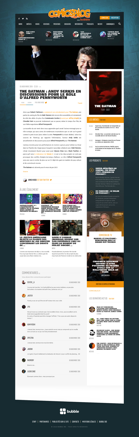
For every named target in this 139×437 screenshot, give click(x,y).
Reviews (46, 25)
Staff (34, 423)
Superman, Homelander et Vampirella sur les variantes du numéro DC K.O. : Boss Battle (104, 127)
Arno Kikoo (30, 180)
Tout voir (102, 120)
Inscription (114, 17)
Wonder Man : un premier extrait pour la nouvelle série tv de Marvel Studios (104, 135)
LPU (28, 309)
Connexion (104, 17)
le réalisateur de (43, 154)
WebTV (100, 25)
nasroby (30, 362)
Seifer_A (30, 284)
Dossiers (67, 25)
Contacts (75, 423)
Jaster (30, 297)
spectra (30, 340)
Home (20, 25)
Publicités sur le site (60, 423)
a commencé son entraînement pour (60, 112)
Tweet (80, 103)
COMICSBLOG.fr (94, 291)
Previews (57, 25)
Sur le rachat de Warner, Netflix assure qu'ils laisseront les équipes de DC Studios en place (104, 148)
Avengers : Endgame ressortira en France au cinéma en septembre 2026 (104, 141)
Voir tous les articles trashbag (105, 284)
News (37, 25)
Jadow (30, 351)
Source (25, 171)
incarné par (69, 118)
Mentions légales (89, 423)
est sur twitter (44, 180)
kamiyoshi (31, 326)
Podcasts (90, 25)
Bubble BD (103, 423)
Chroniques (110, 25)
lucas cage (31, 373)
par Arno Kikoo (40, 102)
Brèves (29, 25)
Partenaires (44, 423)
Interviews (79, 25)
